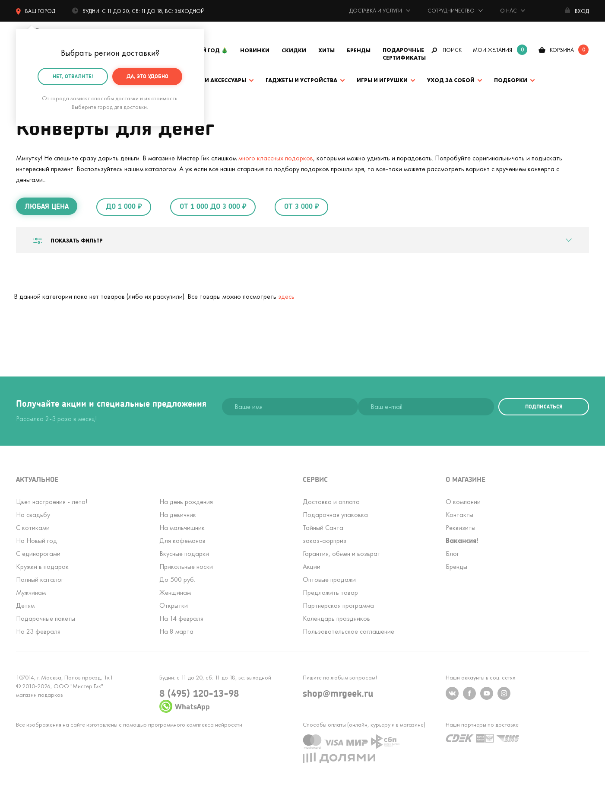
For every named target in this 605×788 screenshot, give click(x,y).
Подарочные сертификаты (404, 53)
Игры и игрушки (382, 80)
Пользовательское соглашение (348, 631)
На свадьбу (33, 514)
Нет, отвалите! (73, 74)
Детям (25, 605)
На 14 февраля (181, 618)
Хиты (326, 50)
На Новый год (36, 540)
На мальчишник (182, 527)
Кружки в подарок (42, 566)
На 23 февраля (38, 631)
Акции (311, 566)
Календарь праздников (336, 618)
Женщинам (175, 592)
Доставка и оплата (331, 501)
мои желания (492, 50)
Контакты (459, 514)
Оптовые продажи (329, 579)
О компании (463, 501)
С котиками (33, 527)
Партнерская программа (338, 605)
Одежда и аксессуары (211, 80)
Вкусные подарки (184, 553)
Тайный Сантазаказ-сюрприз (324, 534)
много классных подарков (275, 158)
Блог (452, 553)
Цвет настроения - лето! (51, 501)
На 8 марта (176, 631)
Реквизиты (460, 527)
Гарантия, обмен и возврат (341, 553)
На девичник (177, 514)
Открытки (173, 605)
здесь (286, 296)
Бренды (359, 50)
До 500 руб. (177, 579)
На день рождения (186, 501)
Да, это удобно (147, 74)
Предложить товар (330, 592)
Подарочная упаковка (335, 514)
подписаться (543, 406)
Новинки (254, 50)
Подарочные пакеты (45, 618)
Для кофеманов (182, 540)
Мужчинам (31, 592)
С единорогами (38, 553)
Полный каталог (39, 579)
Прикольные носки (186, 566)
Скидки (294, 50)
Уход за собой (451, 80)
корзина (562, 50)
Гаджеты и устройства (301, 80)
